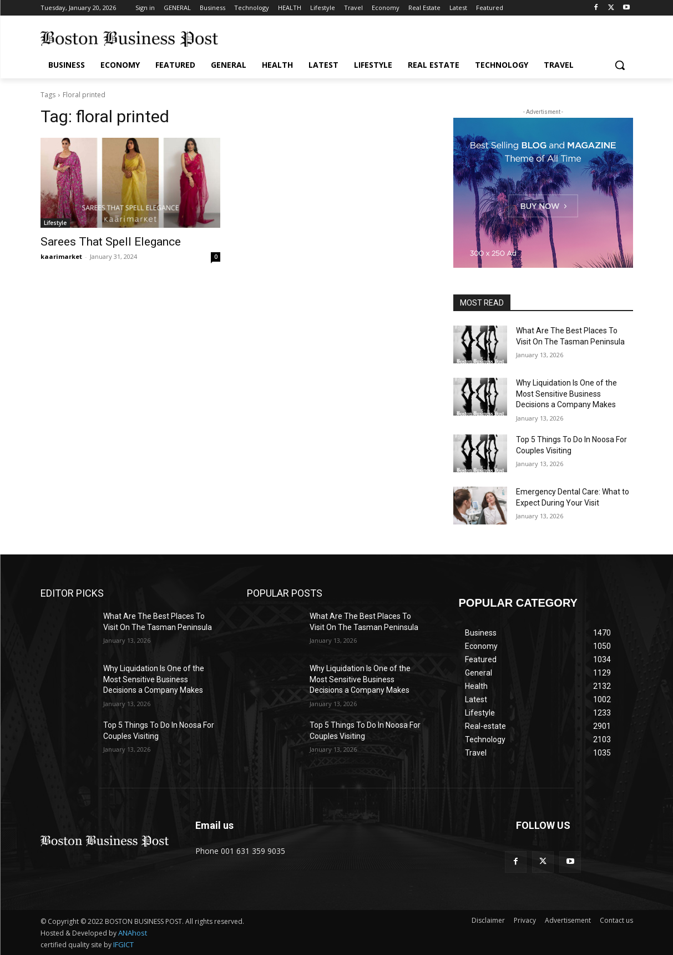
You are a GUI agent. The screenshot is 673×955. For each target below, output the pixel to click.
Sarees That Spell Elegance (111, 241)
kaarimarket (61, 256)
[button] (619, 65)
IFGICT (123, 944)
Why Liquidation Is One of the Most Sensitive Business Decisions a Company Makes (566, 393)
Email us (214, 825)
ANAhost (132, 933)
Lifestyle (55, 223)
